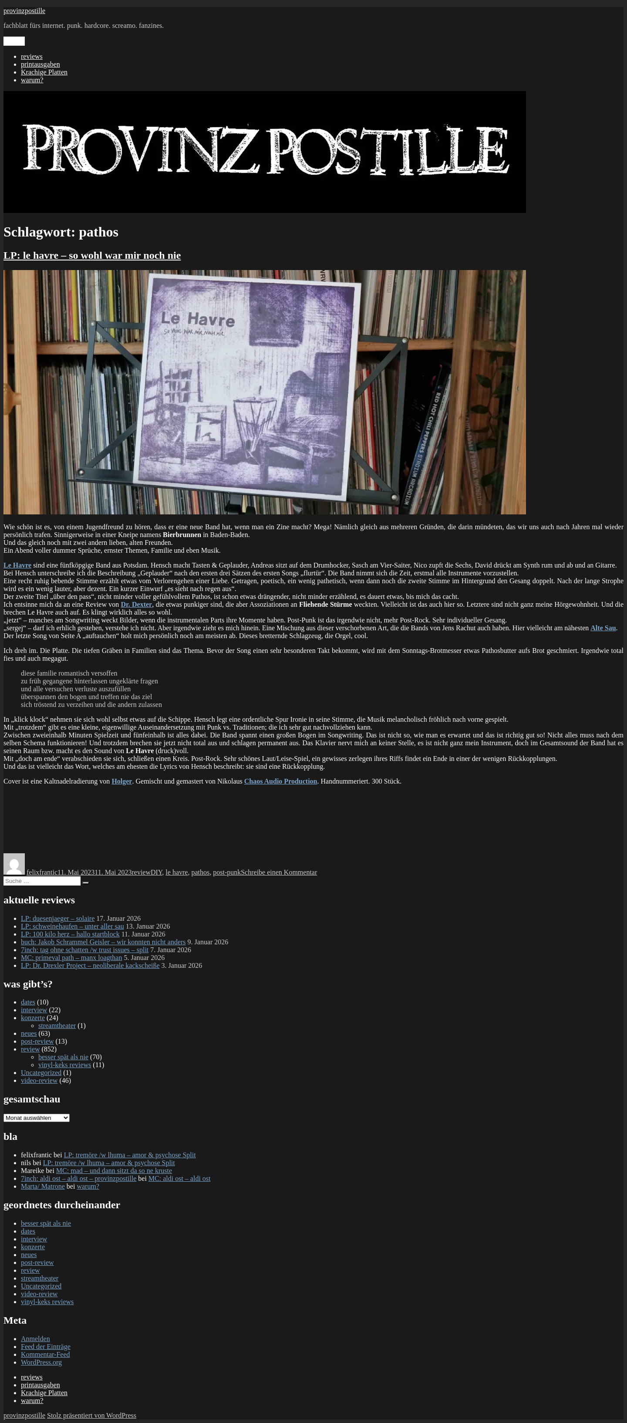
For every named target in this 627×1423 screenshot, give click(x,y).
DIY (156, 872)
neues (29, 1033)
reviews (32, 56)
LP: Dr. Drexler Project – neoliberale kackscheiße (90, 965)
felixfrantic (42, 872)
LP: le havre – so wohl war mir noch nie (92, 255)
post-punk (227, 872)
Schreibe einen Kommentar (279, 872)
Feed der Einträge (46, 1346)
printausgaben (40, 64)
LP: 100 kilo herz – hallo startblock (70, 934)
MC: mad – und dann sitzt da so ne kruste (114, 1170)
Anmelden (35, 1338)
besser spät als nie (63, 1057)
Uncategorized (41, 1072)
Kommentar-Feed (45, 1354)
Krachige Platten (44, 72)
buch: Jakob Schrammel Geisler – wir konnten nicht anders (103, 942)
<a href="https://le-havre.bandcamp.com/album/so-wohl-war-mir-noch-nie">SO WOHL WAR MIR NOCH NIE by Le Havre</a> (313, 818)
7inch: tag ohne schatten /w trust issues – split (84, 949)
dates (28, 1002)
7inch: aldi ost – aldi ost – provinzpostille (78, 1178)
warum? (32, 80)
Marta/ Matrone (43, 1186)
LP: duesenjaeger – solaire (57, 918)
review (141, 872)
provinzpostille (24, 10)
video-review (39, 1080)
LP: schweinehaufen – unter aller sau (72, 926)
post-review (37, 1041)
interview (34, 1010)
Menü (14, 41)
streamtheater (57, 1025)
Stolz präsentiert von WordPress (91, 1415)
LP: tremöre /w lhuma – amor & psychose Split (130, 1155)
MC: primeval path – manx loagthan (71, 957)
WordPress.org (41, 1362)
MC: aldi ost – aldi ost (179, 1178)
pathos (200, 872)
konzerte (33, 1017)
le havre (176, 872)
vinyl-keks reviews (64, 1064)
